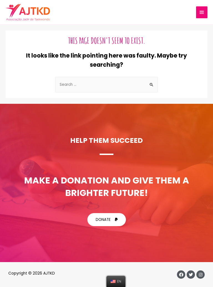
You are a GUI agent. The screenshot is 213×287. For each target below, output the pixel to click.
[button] (106, 219)
